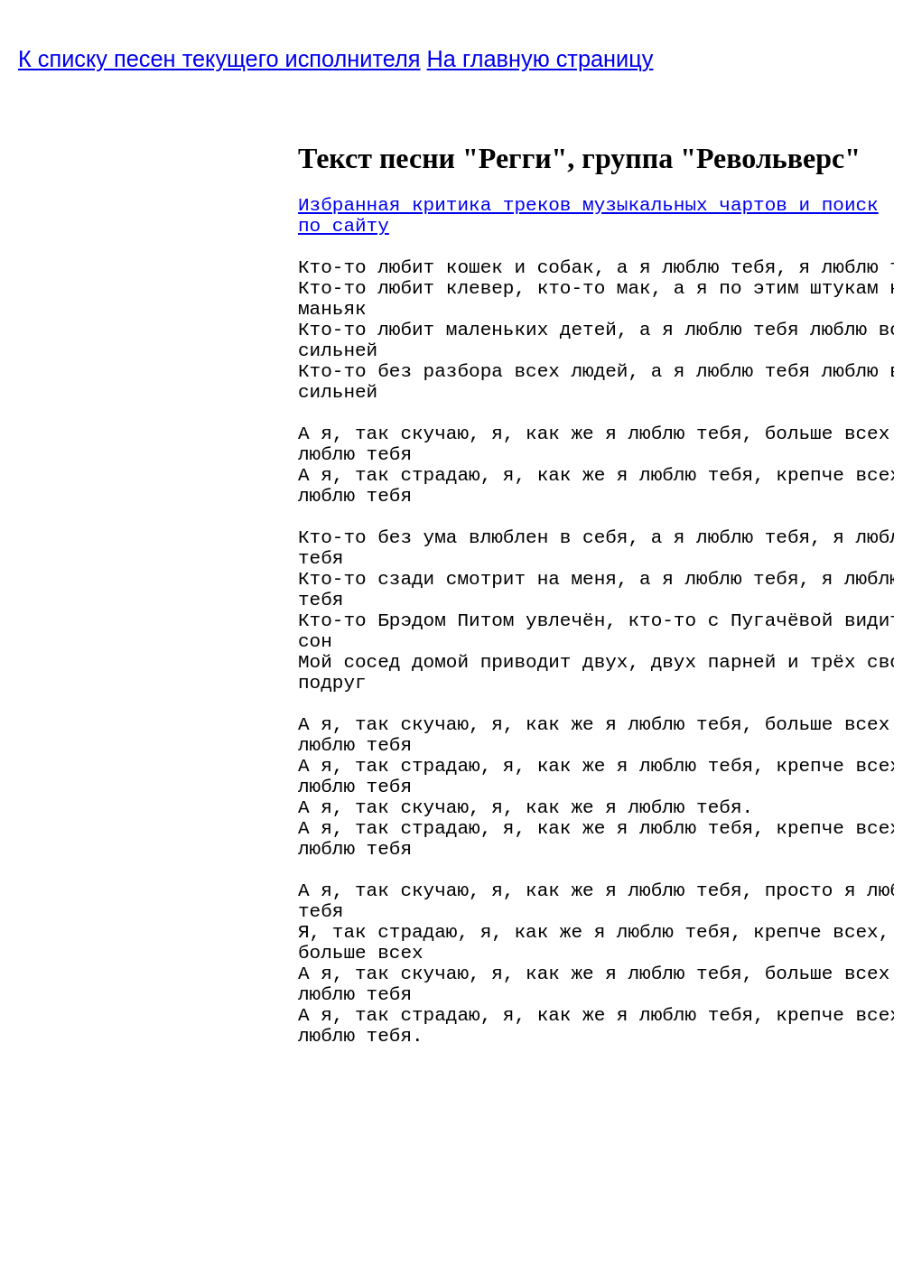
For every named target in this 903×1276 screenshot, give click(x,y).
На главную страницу (540, 58)
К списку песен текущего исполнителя (219, 58)
